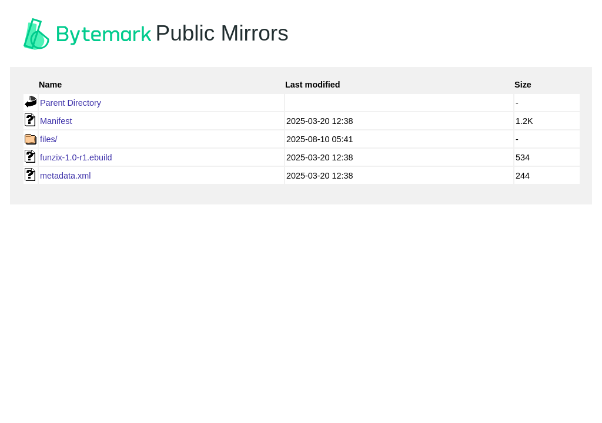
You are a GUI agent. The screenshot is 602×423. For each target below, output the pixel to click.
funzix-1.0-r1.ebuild (76, 157)
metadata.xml (65, 175)
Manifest (56, 121)
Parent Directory (70, 103)
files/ (49, 139)
